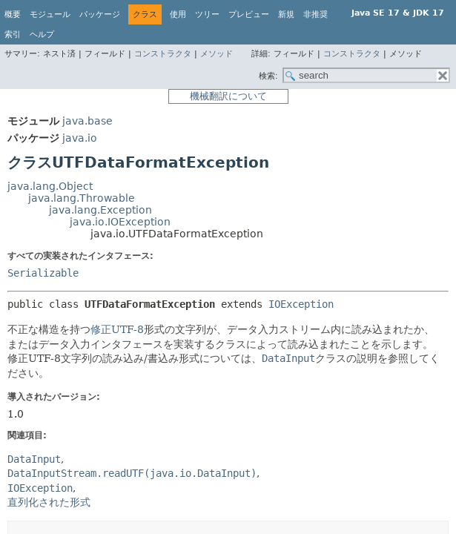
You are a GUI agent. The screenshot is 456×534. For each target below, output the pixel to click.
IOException (301, 304)
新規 (286, 14)
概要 (12, 14)
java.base (87, 121)
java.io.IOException (120, 222)
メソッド (216, 54)
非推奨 (315, 14)
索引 (12, 34)
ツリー (207, 14)
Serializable (43, 273)
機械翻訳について (228, 96)
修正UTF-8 (117, 329)
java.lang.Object (50, 186)
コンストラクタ (162, 54)
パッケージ (99, 14)
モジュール (50, 14)
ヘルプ (42, 34)
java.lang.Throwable (81, 198)
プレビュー (248, 14)
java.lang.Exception (100, 210)
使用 (178, 14)
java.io (79, 138)
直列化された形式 (48, 502)
